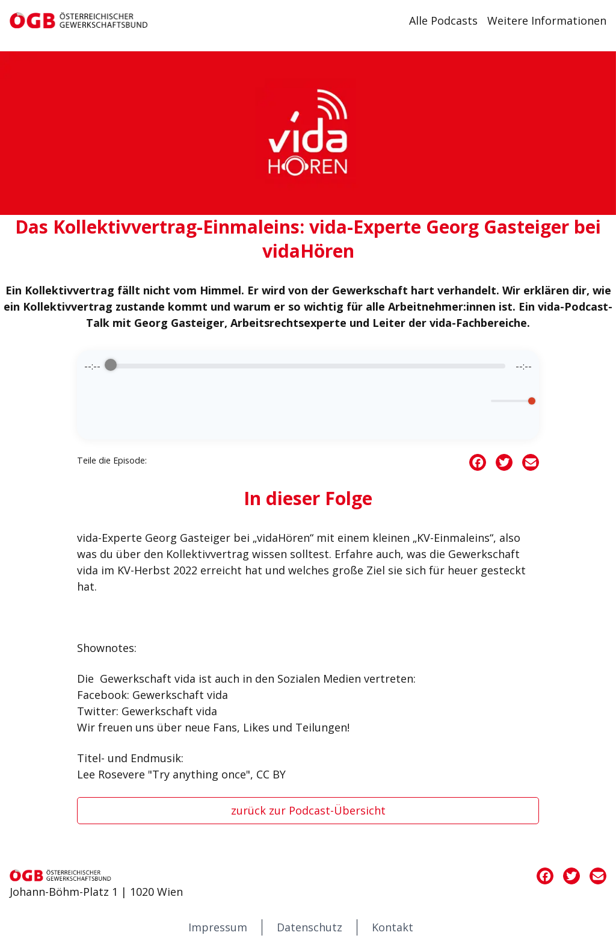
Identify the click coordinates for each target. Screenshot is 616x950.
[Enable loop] (92, 401)
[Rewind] (273, 406)
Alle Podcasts (443, 20)
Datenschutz (309, 927)
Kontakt (392, 927)
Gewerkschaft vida (148, 678)
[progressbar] (308, 366)
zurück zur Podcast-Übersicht (308, 810)
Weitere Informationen (546, 20)
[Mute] (479, 401)
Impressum (217, 927)
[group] (308, 394)
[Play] (308, 406)
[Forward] (343, 406)
